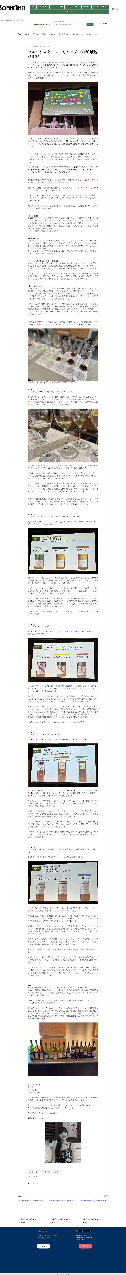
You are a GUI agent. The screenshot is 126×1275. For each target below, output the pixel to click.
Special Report (64, 34)
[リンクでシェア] (38, 1183)
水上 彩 (55, 1172)
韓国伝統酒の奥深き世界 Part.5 (29, 1221)
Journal (27, 34)
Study (44, 34)
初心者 (31, 1172)
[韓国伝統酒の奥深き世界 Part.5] (32, 1207)
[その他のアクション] (97, 47)
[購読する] (85, 1246)
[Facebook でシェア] (28, 1183)
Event (96, 34)
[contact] (43, 1246)
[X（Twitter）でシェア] (33, 1183)
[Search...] (113, 23)
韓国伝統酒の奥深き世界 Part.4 (61, 1221)
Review (88, 34)
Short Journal (77, 34)
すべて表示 (104, 1196)
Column (36, 34)
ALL (19, 34)
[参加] (90, 24)
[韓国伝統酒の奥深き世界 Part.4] (63, 1207)
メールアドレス (58, 21)
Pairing (52, 34)
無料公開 (47, 1172)
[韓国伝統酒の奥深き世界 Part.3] (94, 1207)
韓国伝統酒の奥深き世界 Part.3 (92, 1221)
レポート (38, 1172)
